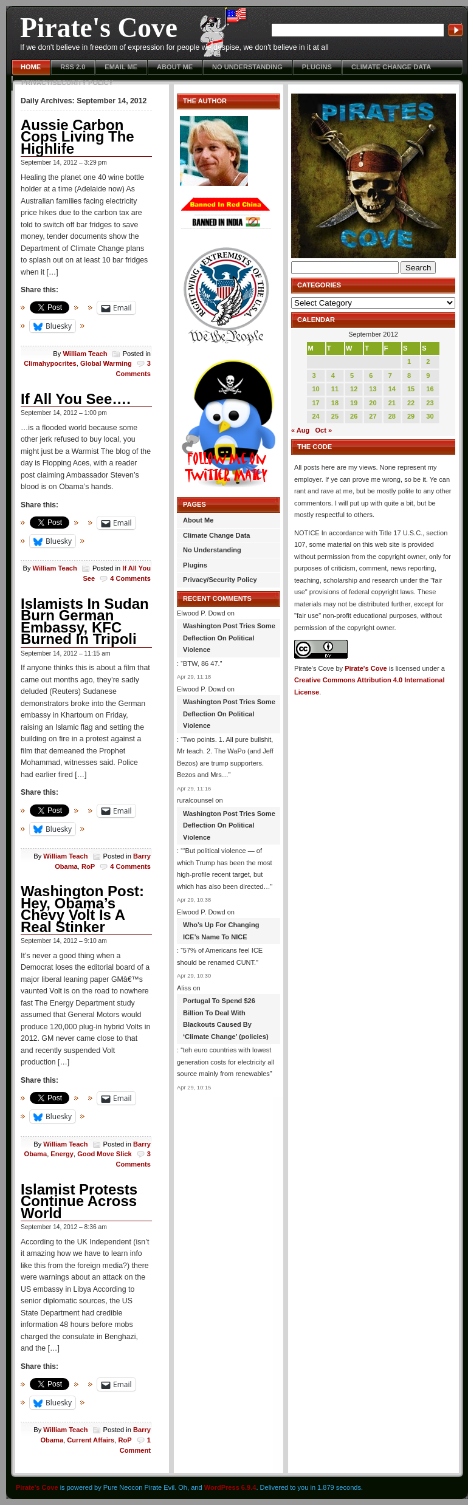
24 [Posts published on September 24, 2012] (315, 416)
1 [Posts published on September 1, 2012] (409, 361)
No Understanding (247, 66)
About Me (175, 66)
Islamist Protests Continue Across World (79, 1201)
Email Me (121, 66)
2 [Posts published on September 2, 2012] (428, 361)
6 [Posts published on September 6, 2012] (371, 375)
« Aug (300, 430)
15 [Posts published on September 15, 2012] (411, 389)
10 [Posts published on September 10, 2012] (315, 389)
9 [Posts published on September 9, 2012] (428, 375)
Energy (62, 1153)
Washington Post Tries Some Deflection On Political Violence (229, 637)
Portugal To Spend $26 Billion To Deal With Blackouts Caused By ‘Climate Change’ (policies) (226, 1018)
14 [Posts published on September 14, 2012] (392, 389)
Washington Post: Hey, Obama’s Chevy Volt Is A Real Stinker (82, 909)
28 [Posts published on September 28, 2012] (392, 416)
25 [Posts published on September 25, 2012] (335, 416)
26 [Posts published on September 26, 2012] (353, 416)
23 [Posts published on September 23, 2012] (429, 402)
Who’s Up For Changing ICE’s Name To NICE (221, 931)
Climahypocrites (50, 363)
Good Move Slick (104, 1153)
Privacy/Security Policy (67, 82)
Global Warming (106, 363)
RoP (88, 866)
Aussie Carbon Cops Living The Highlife (77, 137)
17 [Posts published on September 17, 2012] (315, 402)
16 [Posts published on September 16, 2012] (429, 389)
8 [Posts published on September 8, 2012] (409, 375)
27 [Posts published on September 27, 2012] (372, 416)
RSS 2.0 (72, 66)
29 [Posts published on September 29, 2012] (411, 416)
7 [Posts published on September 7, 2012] (390, 375)
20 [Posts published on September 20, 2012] (372, 402)
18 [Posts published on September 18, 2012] (335, 402)
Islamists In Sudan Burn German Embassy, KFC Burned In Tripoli (85, 621)
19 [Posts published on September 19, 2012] (353, 402)
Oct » (323, 430)
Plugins (317, 66)
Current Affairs (90, 1440)
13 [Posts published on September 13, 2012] (372, 389)
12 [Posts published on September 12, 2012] (353, 389)
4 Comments (130, 578)
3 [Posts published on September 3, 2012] (313, 375)
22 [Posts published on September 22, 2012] (411, 402)
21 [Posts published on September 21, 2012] (392, 402)
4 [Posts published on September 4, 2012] (333, 375)
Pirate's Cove (98, 27)
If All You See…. (76, 399)
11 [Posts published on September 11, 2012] (335, 389)
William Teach (85, 353)
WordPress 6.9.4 (230, 1487)
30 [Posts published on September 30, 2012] (429, 416)
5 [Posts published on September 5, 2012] (352, 375)
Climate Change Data (391, 66)
